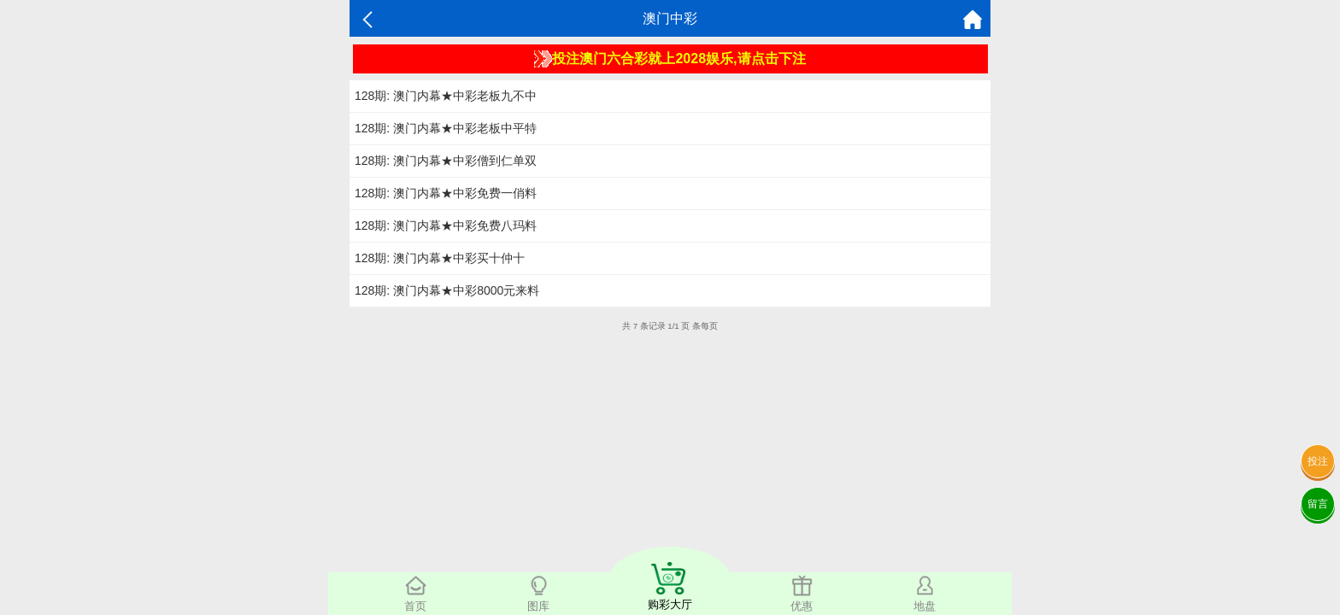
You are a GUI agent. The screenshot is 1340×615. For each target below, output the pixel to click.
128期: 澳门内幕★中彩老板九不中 (446, 95)
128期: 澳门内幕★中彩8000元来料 (447, 290)
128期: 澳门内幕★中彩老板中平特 (446, 128)
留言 (1318, 504)
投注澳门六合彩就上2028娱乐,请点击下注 (669, 58)
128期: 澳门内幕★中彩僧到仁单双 (446, 160)
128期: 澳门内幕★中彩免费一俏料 (446, 193)
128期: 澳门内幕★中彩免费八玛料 (446, 225)
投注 (1318, 461)
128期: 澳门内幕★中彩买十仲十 (440, 258)
